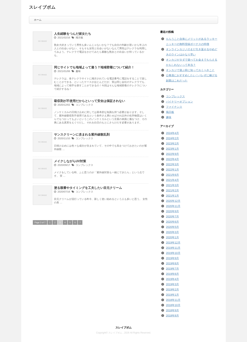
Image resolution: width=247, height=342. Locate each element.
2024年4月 (172, 133)
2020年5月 (172, 226)
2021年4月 (172, 180)
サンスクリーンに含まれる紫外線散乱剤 (82, 134)
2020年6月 (172, 221)
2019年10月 (173, 253)
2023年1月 (172, 148)
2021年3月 (172, 185)
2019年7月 (172, 268)
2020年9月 (172, 211)
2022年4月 (172, 159)
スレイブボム (42, 7)
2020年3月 (172, 232)
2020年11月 (173, 206)
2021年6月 (172, 174)
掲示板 (79, 37)
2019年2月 (172, 289)
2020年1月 (172, 237)
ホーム (37, 19)
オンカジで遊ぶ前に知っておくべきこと (190, 70)
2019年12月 (173, 242)
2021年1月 (172, 195)
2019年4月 (172, 279)
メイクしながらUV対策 (70, 161)
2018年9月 (172, 310)
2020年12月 (173, 200)
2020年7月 (172, 216)
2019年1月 (172, 294)
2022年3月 (172, 164)
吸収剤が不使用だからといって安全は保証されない (89, 101)
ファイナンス (174, 106)
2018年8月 (172, 315)
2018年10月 (173, 305)
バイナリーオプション (179, 101)
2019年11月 (173, 247)
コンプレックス (84, 104)
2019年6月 (172, 273)
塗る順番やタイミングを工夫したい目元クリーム (88, 187)
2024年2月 (172, 138)
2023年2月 (172, 143)
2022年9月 (172, 153)
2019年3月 (172, 284)
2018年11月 (173, 299)
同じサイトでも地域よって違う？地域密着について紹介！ (94, 67)
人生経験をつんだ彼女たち (72, 33)
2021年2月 (172, 190)
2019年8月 (172, 263)
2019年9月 (172, 258)
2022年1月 (172, 169)
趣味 (78, 71)
